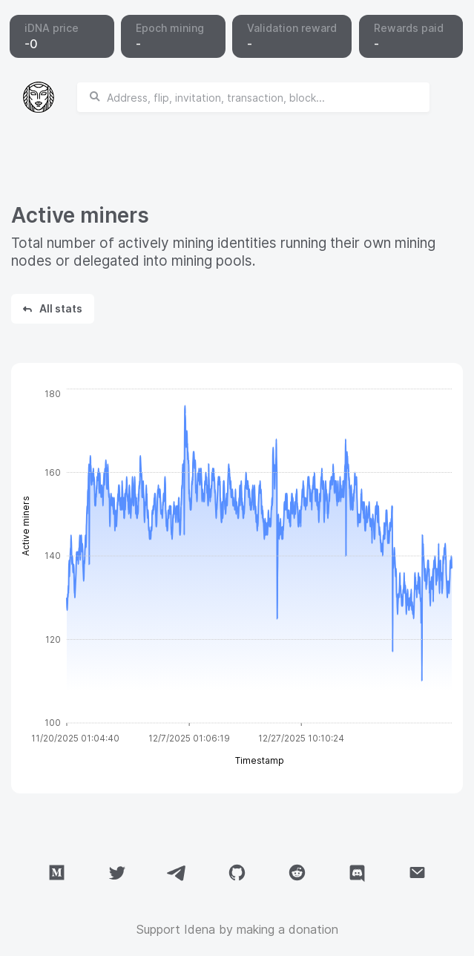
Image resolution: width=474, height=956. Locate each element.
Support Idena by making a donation (237, 929)
